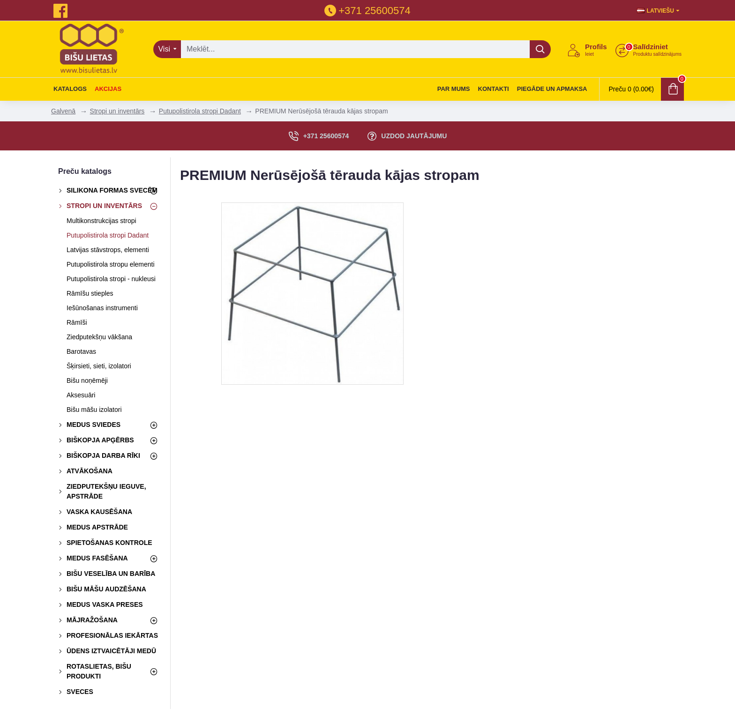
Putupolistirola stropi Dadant (200, 111)
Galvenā (63, 111)
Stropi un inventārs (117, 111)
